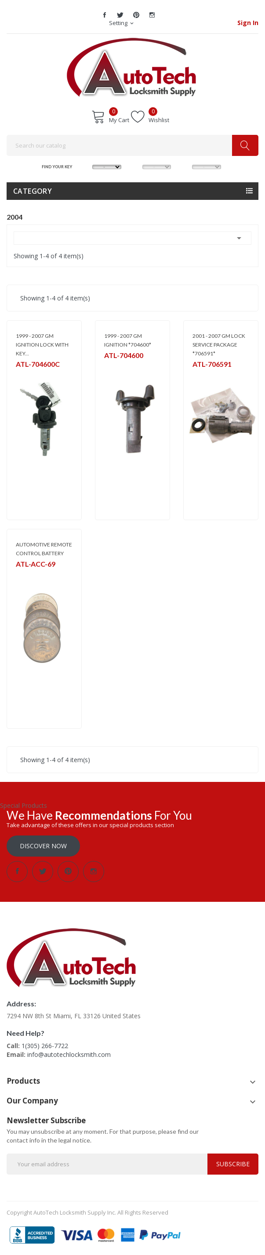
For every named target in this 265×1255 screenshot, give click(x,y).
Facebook (104, 14)
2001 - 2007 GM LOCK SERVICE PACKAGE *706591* (218, 345)
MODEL (135, 166)
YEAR (185, 166)
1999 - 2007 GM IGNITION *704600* (127, 340)
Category (32, 191)
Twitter (120, 14)
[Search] (132, 145)
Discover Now (43, 846)
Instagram (152, 14)
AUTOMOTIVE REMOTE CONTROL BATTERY (44, 549)
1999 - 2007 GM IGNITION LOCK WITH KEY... (42, 345)
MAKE (85, 166)
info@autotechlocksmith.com (69, 1054)
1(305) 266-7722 (45, 1046)
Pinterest (136, 14)
